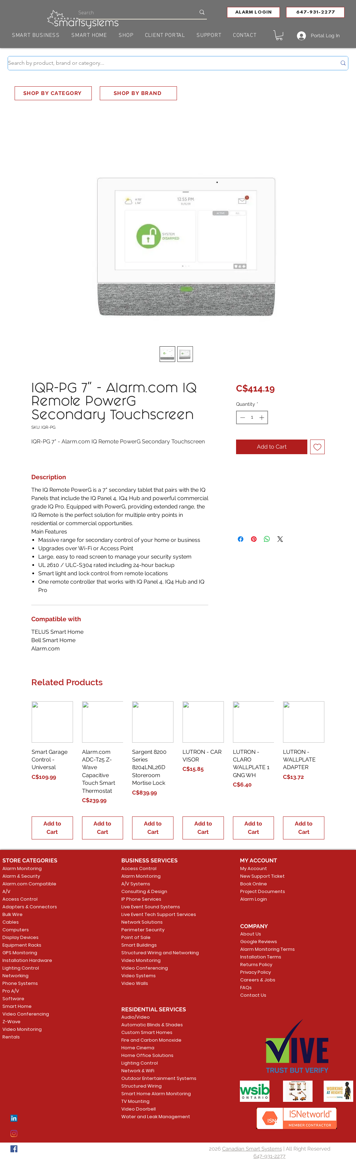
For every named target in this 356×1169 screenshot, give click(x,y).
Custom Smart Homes (146, 1032)
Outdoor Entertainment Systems (148, 1078)
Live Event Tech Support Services (148, 914)
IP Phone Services (141, 899)
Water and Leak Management (148, 1116)
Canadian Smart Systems (252, 1149)
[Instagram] (13, 1133)
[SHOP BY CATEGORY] (53, 93)
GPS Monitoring (19, 952)
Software (13, 998)
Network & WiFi (137, 1070)
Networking (15, 975)
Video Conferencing (25, 1014)
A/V (6, 891)
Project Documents (261, 891)
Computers (15, 929)
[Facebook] (13, 1148)
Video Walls (134, 983)
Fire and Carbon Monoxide (148, 1040)
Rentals (11, 1037)
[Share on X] (280, 539)
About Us (250, 934)
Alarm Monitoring (22, 868)
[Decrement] (241, 417)
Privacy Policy (255, 972)
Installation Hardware (27, 960)
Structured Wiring (141, 1086)
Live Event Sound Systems (148, 906)
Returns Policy (256, 964)
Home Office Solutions (147, 1055)
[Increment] (262, 417)
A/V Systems (135, 883)
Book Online (253, 883)
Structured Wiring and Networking (148, 952)
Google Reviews (258, 941)
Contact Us (253, 995)
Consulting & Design (144, 891)
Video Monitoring (22, 1029)
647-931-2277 (269, 1156)
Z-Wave (11, 1021)
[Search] (131, 12)
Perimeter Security (142, 929)
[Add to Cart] (52, 827)
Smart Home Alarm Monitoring (148, 1093)
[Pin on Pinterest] (254, 539)
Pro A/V (10, 991)
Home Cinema (137, 1047)
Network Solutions (142, 922)
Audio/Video (135, 1017)
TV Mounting (135, 1101)
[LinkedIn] (13, 1118)
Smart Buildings (139, 945)
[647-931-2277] (315, 12)
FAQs (246, 987)
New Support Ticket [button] (261, 876)
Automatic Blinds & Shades (148, 1024)
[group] (178, 770)
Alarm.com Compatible (29, 883)
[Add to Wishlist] (317, 447)
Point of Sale (136, 937)
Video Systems (138, 975)
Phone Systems (20, 983)
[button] (253, 12)
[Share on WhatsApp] (267, 539)
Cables (10, 922)
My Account (253, 868)
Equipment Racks (21, 945)
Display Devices (20, 937)
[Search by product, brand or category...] (167, 63)
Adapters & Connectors (29, 906)
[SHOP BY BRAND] (138, 93)
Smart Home (17, 1006)
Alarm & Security (21, 876)
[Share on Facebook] (240, 539)
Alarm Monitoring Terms (262, 949)
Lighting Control (20, 968)
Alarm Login (253, 899)
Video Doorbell (138, 1109)
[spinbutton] (252, 417)
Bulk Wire (12, 914)
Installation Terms (260, 957)
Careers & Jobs (257, 980)
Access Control (20, 899)
